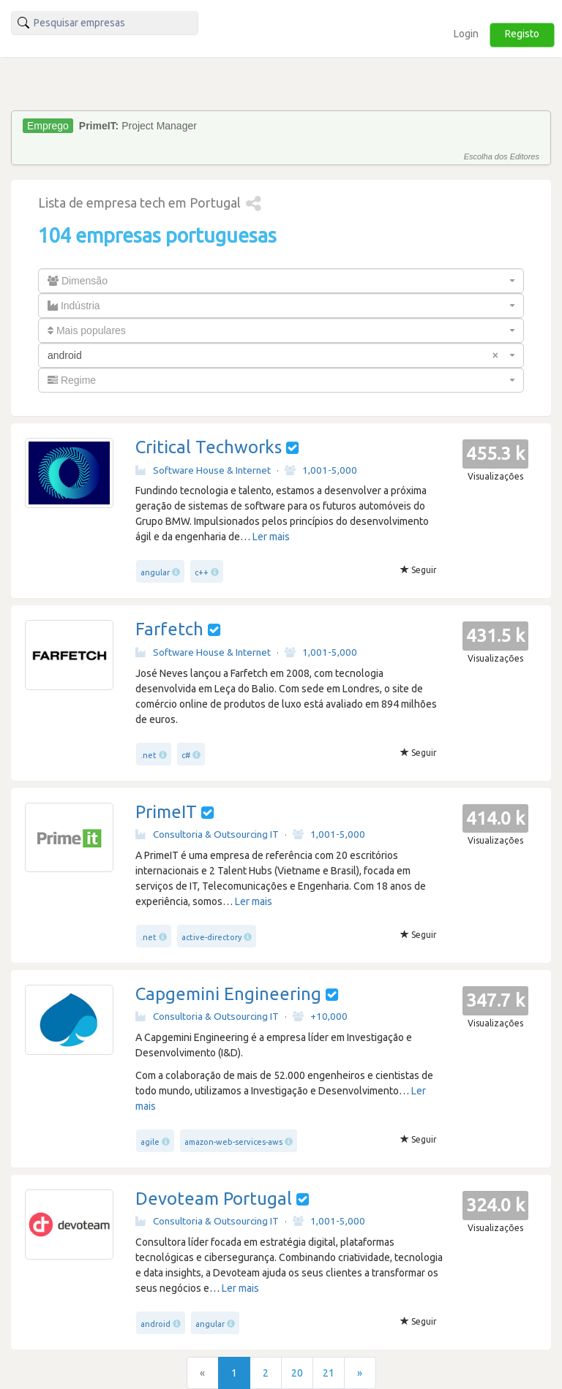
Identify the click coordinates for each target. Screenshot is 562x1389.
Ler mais (271, 536)
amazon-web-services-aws (233, 1142)
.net (148, 755)
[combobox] (281, 280)
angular (155, 572)
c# (185, 755)
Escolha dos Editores (501, 156)
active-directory (211, 937)
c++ (202, 572)
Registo (522, 33)
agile (150, 1142)
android (155, 1324)
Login (466, 33)
